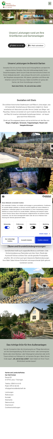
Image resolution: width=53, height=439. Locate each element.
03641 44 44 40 (17, 45)
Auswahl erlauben (26, 240)
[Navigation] (49, 2)
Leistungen (9, 392)
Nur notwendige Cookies (10, 240)
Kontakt (8, 397)
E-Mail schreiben (35, 45)
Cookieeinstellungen (12, 407)
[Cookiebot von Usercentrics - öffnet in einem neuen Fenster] (43, 196)
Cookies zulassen (43, 240)
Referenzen (9, 395)
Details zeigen (43, 233)
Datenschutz (9, 402)
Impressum (9, 405)
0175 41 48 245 (14, 386)
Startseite (8, 400)
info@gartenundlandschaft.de (15, 388)
